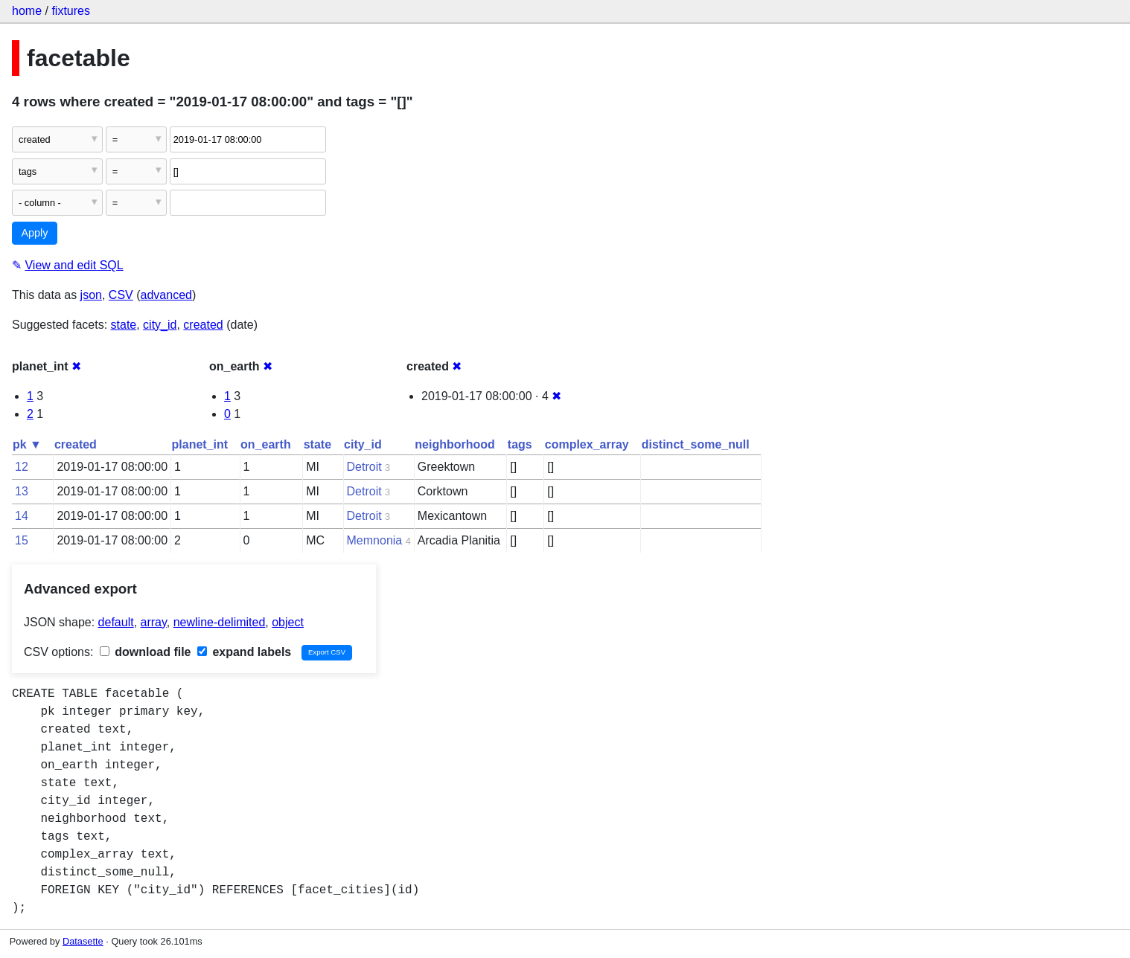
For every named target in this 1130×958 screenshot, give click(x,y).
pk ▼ (27, 444)
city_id (159, 324)
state (124, 324)
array (154, 622)
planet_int (200, 444)
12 (21, 466)
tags (520, 444)
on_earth (265, 444)
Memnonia (375, 540)
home (27, 10)
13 (21, 491)
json (91, 295)
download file (145, 652)
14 (21, 515)
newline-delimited (219, 622)
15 (21, 540)
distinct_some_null (696, 444)
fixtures (70, 10)
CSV (121, 295)
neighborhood (455, 444)
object (288, 622)
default (116, 622)
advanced (166, 295)
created (203, 324)
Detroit (364, 466)
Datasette (83, 941)
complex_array (587, 444)
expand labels (244, 652)
